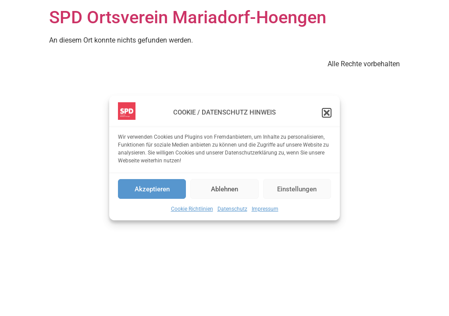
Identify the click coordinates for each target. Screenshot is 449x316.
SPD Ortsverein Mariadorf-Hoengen (187, 17)
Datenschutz (232, 209)
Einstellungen (297, 189)
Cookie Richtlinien (192, 209)
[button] (326, 112)
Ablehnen (224, 189)
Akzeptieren (152, 189)
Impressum (265, 209)
